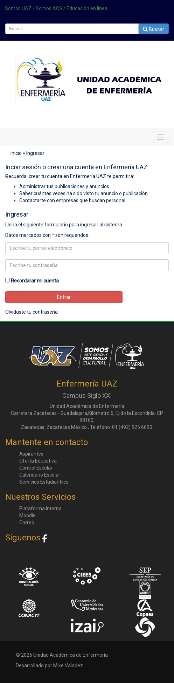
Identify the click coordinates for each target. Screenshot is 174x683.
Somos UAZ (18, 8)
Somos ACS (49, 8)
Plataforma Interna (40, 508)
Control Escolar (36, 468)
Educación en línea (87, 8)
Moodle (27, 515)
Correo (26, 522)
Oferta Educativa (38, 461)
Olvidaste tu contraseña (31, 312)
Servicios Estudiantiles (44, 482)
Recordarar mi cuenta (35, 281)
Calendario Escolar (39, 475)
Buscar (153, 29)
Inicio (16, 153)
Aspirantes (31, 454)
